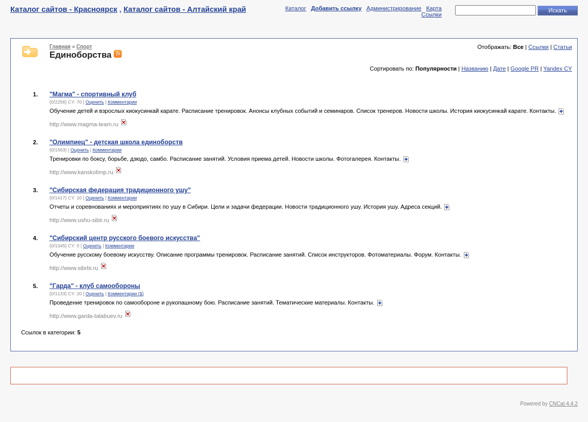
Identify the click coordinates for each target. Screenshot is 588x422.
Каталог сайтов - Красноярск (63, 9)
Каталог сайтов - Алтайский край (185, 9)
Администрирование (394, 8)
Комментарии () (126, 293)
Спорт (84, 46)
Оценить (95, 102)
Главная (60, 46)
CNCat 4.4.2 (563, 404)
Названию (474, 68)
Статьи (562, 47)
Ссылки (432, 14)
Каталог (295, 8)
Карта (434, 8)
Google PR (525, 68)
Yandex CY (557, 68)
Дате (499, 68)
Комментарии (122, 102)
